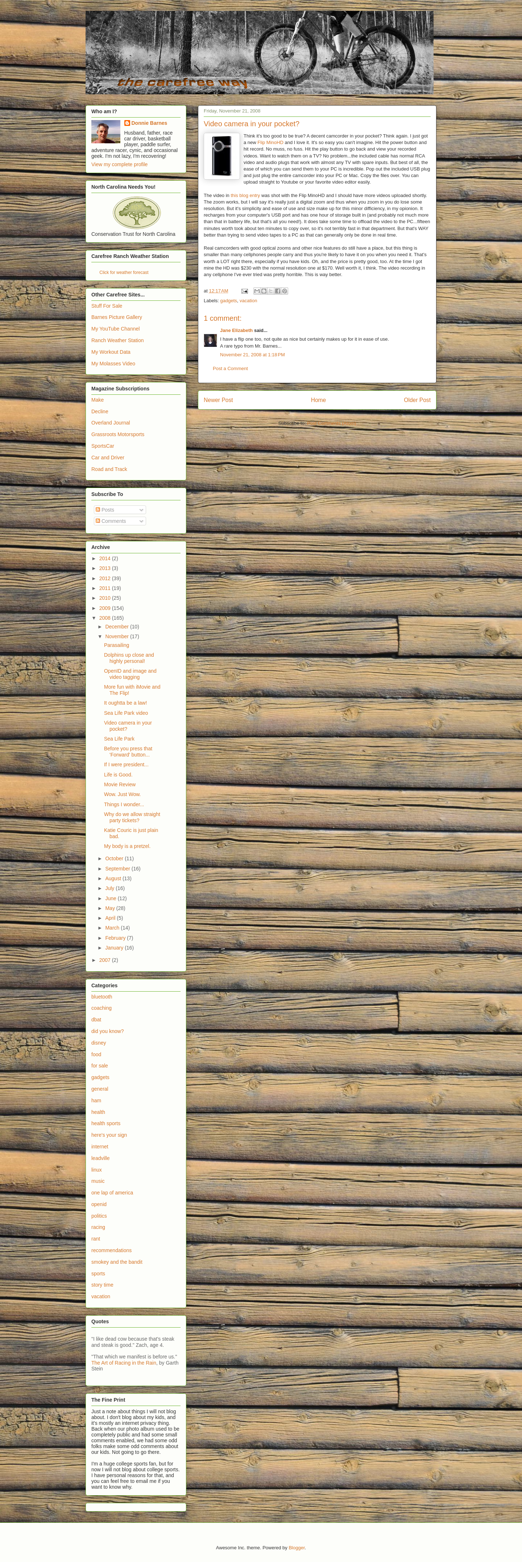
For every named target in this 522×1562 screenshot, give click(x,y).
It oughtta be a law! (125, 703)
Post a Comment (230, 368)
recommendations (111, 1250)
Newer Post (218, 400)
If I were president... (126, 764)
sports (98, 1273)
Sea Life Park (119, 739)
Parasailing (116, 645)
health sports (105, 1123)
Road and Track (109, 469)
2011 (105, 588)
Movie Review (120, 784)
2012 (105, 578)
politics (99, 1216)
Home (318, 400)
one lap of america (112, 1193)
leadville (100, 1158)
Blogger (296, 1547)
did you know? (107, 1031)
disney (98, 1043)
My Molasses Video (113, 363)
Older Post (417, 400)
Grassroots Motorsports (117, 434)
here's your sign (109, 1135)
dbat (96, 1019)
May (110, 908)
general (99, 1089)
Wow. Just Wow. (122, 794)
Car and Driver (107, 457)
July (110, 888)
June (111, 898)
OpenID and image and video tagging (130, 674)
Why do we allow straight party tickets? (132, 817)
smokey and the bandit (116, 1262)
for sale (99, 1066)
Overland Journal (110, 423)
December (117, 627)
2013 (105, 568)
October (115, 858)
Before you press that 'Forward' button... (128, 752)
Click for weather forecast (123, 272)
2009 (105, 608)
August (113, 878)
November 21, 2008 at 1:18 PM (252, 354)
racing (98, 1227)
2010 (105, 598)
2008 (105, 618)
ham (96, 1100)
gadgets (228, 300)
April (111, 918)
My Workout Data (110, 352)
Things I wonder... (124, 804)
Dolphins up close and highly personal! (129, 658)
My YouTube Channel (115, 329)
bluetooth (101, 997)
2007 (105, 960)
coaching (101, 1008)
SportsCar (102, 446)
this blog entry (245, 195)
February (116, 938)
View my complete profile (119, 164)
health (98, 1112)
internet (99, 1146)
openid (99, 1204)
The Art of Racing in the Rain (123, 1363)
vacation (248, 300)
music (98, 1181)
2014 (105, 558)
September (118, 869)
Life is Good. (118, 775)
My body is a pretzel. (127, 846)
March (113, 928)
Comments (111, 521)
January (115, 948)
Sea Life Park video (126, 713)
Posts (105, 510)
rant (95, 1239)
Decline (99, 411)
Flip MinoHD (270, 142)
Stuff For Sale (106, 306)
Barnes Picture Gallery (116, 317)
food (96, 1054)
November (117, 636)
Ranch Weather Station (117, 340)
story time (102, 1285)
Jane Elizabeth (236, 330)
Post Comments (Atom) (331, 423)
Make (97, 400)
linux (96, 1170)
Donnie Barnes (149, 123)
